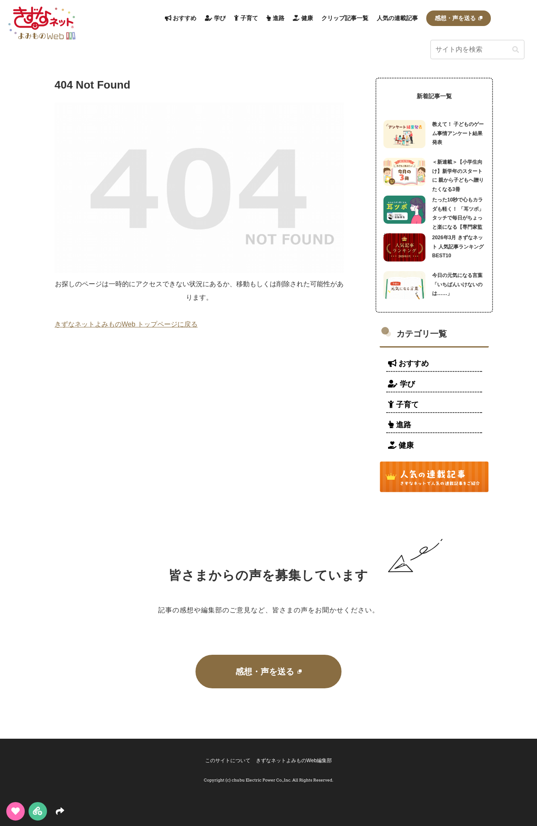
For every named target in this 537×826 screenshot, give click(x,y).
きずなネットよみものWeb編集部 (295, 760)
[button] (515, 49)
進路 (399, 425)
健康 (401, 445)
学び (401, 384)
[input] (477, 49)
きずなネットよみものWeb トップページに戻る (126, 324)
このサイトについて (226, 760)
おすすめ (408, 363)
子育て (403, 404)
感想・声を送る (268, 671)
